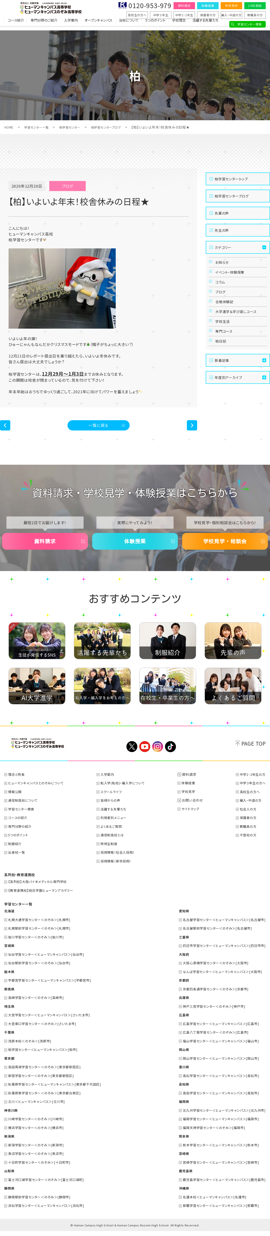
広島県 (178, 1022)
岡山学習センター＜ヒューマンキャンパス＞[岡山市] (217, 1065)
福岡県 (178, 1107)
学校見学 (231, 5)
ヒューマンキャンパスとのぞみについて (38, 792)
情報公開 (16, 801)
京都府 (178, 988)
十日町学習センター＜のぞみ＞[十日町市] (42, 1167)
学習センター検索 (249, 24)
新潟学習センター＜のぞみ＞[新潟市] (38, 1150)
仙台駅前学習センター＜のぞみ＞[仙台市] (42, 970)
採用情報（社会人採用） (120, 861)
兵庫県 (178, 1005)
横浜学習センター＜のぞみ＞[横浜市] (38, 1133)
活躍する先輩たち (205, 24)
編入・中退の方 (231, 15)
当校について (129, 24)
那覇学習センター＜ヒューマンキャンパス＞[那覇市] (217, 1210)
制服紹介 (16, 852)
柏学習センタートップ (231, 178)
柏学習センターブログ (116, 127)
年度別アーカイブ (228, 406)
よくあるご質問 (113, 835)
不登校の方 (247, 844)
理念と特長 (17, 784)
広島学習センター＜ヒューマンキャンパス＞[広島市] (217, 1030)
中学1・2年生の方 (252, 784)
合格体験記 (226, 316)
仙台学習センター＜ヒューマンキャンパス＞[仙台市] (49, 962)
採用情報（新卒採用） (118, 869)
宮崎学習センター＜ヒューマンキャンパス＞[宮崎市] (217, 1167)
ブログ (221, 303)
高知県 (178, 1090)
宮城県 (9, 953)
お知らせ (223, 264)
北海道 (9, 919)
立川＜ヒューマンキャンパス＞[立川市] (39, 1107)
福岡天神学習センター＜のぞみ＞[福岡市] (210, 1133)
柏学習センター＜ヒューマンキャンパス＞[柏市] (45, 1056)
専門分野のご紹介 (44, 24)
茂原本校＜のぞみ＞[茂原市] (31, 1048)
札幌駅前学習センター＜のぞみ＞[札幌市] (42, 936)
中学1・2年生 (184, 15)
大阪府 (178, 962)
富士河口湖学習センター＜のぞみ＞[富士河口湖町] (49, 1184)
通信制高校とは (114, 844)
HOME (9, 127)
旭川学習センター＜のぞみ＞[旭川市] (38, 945)
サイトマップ (192, 818)
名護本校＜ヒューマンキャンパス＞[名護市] (211, 1202)
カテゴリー (223, 247)
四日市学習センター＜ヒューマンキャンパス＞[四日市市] (221, 953)
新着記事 (222, 389)
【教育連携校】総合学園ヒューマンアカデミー (43, 899)
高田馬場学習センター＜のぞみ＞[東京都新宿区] (47, 1073)
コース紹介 (16, 24)
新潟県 (9, 1142)
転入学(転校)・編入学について (125, 792)
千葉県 (9, 1039)
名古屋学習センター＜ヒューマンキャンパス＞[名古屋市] (221, 928)
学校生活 (224, 342)
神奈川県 (11, 1116)
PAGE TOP (254, 753)
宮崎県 (178, 1159)
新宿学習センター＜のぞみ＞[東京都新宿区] (43, 1082)
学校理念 (179, 24)
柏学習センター (76, 127)
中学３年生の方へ (252, 792)
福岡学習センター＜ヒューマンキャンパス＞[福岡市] (217, 1125)
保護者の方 (208, 15)
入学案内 (71, 24)
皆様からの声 (112, 810)
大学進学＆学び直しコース (239, 329)
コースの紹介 (19, 827)
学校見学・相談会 (225, 548)
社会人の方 (247, 818)
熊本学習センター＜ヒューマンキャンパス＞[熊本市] (217, 1150)
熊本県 (178, 1142)
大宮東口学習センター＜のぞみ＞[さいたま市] (45, 1030)
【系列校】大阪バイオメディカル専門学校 (39, 890)
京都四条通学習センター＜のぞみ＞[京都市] (212, 996)
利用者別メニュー (116, 827)
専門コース (225, 355)
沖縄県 (178, 1193)
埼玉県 (9, 1013)
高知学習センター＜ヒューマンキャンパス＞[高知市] (217, 1099)
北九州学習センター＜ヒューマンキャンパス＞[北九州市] (221, 1116)
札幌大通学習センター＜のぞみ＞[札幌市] (42, 928)
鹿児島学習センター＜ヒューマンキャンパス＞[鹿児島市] (221, 1184)
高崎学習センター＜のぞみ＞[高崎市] (38, 1005)
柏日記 (222, 368)
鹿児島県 (180, 1176)
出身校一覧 (18, 861)
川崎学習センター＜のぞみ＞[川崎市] (38, 1125)
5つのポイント (155, 24)
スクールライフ (113, 801)
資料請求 (184, 5)
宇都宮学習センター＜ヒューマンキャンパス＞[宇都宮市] (53, 988)
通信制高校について (24, 810)
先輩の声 (222, 213)
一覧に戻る (99, 427)
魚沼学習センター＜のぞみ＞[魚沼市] (38, 1159)
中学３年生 (160, 15)
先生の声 (222, 230)
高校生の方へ (137, 15)
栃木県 (9, 979)
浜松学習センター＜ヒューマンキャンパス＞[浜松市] (49, 1210)
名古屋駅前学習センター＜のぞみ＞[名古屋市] (214, 936)
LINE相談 (255, 5)
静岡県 (9, 1193)
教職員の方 (255, 15)
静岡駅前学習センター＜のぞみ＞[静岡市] (42, 1202)
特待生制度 (111, 852)
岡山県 (178, 1056)
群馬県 (9, 996)
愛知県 (178, 919)
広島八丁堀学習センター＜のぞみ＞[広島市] (212, 1039)
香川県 (178, 1073)
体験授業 (207, 5)
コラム (221, 290)
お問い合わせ (193, 810)
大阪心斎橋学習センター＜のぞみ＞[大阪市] (212, 970)
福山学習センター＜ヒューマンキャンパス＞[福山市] (217, 1048)
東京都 (9, 1065)
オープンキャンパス (98, 24)
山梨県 (9, 1176)
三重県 (178, 945)
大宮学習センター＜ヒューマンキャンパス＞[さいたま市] (52, 1022)
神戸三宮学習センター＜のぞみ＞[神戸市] (210, 1013)
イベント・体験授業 (232, 277)
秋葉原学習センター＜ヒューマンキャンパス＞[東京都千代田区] (58, 1090)
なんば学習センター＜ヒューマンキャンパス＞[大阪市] (219, 979)
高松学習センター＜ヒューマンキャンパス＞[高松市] (217, 1082)
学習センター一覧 (39, 127)
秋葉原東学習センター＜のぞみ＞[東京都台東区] (47, 1099)
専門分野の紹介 (21, 835)
